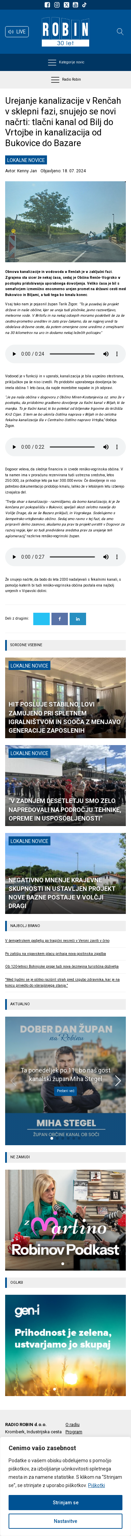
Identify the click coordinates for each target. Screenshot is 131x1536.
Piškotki (96, 1485)
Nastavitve (65, 1521)
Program (74, 1431)
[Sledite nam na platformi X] (67, 5)
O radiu (73, 1424)
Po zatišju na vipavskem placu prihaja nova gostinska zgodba (55, 954)
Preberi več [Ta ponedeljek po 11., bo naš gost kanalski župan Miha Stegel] (65, 1091)
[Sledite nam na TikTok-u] (84, 4)
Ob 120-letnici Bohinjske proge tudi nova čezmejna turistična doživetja (62, 966)
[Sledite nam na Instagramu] (58, 5)
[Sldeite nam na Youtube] (76, 5)
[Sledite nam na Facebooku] (48, 5)
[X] (41, 619)
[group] (65, 1220)
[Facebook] (59, 619)
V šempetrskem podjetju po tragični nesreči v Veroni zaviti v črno (57, 940)
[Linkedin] (78, 619)
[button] (17, 31)
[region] (65, 1486)
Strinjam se (66, 1502)
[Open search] (120, 31)
